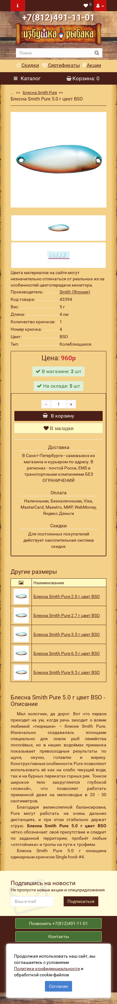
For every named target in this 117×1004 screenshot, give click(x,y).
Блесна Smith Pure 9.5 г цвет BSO (66, 677)
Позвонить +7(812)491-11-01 (58, 930)
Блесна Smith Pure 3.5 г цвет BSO (66, 639)
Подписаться (81, 906)
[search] (54, 53)
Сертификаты (61, 65)
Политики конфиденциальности (47, 968)
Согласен (58, 986)
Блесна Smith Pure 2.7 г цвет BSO (66, 620)
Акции (92, 65)
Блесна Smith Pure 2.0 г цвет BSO (66, 601)
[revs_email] (32, 906)
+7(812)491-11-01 (58, 17)
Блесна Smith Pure (40, 92)
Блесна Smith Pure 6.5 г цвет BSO (66, 658)
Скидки (27, 65)
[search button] (96, 53)
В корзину (58, 418)
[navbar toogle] (18, 5)
